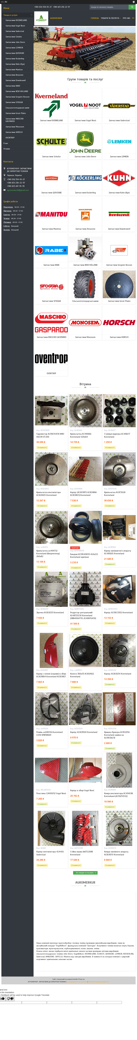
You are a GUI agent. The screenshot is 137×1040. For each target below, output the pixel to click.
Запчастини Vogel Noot (15, 26)
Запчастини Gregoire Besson (17, 97)
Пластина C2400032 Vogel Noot (51, 793)
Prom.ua (81, 979)
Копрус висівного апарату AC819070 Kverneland (116, 853)
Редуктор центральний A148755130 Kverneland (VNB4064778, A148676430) (83, 615)
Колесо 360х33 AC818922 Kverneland (82, 675)
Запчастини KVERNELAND (16, 20)
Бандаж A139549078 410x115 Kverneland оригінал (84, 555)
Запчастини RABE (13, 86)
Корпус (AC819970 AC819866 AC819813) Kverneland (83, 493)
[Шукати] (132, 7)
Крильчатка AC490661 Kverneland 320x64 (80, 435)
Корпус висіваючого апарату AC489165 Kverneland (117, 552)
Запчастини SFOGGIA (14, 102)
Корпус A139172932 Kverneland (118, 612)
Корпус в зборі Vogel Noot (82, 790)
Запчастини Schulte (14, 37)
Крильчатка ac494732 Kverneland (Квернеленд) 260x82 (48, 553)
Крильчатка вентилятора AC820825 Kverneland (48, 493)
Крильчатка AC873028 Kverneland (114, 493)
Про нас (126, 18)
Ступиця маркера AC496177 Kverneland (117, 435)
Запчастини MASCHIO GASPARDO (14, 120)
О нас (5, 143)
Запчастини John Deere (15, 42)
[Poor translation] (10, 998)
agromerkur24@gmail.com (18, 190)
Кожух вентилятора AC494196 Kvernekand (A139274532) (118, 794)
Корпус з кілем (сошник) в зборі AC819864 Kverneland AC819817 (51, 675)
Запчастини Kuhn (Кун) (15, 64)
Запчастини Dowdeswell (16, 80)
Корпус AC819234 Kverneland (117, 674)
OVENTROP (10, 137)
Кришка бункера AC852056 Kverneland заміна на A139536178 (117, 735)
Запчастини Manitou (14, 69)
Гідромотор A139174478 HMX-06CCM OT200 (50, 435)
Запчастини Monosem (15, 127)
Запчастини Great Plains (16, 113)
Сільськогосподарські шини (17, 108)
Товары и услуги (10, 15)
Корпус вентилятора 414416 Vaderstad (50, 853)
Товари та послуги (110, 18)
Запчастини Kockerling (15, 58)
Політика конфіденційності (98, 982)
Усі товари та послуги (84, 873)
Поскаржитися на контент (77, 982)
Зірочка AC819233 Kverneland (50, 612)
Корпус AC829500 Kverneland (83, 732)
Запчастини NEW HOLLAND (17, 91)
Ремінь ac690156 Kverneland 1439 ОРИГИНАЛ (49, 733)
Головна (95, 18)
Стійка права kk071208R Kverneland (81, 853)
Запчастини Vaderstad (15, 31)
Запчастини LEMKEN (14, 47)
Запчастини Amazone (14, 75)
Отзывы (6, 149)
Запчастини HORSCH (14, 132)
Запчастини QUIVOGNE (15, 53)
